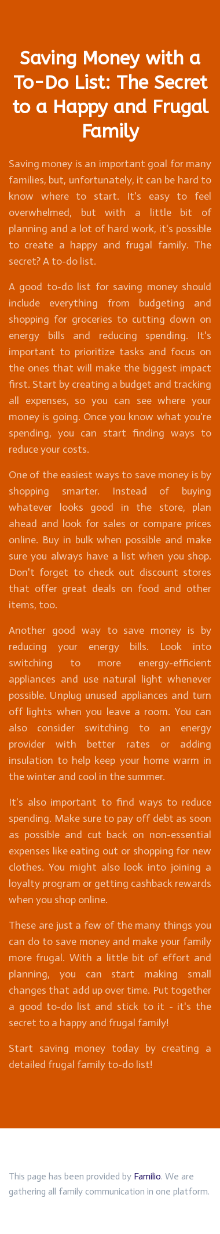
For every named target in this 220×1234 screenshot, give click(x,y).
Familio (147, 1176)
